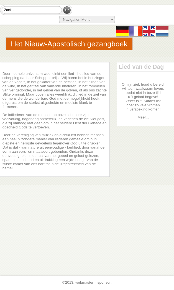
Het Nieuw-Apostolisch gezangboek (69, 44)
